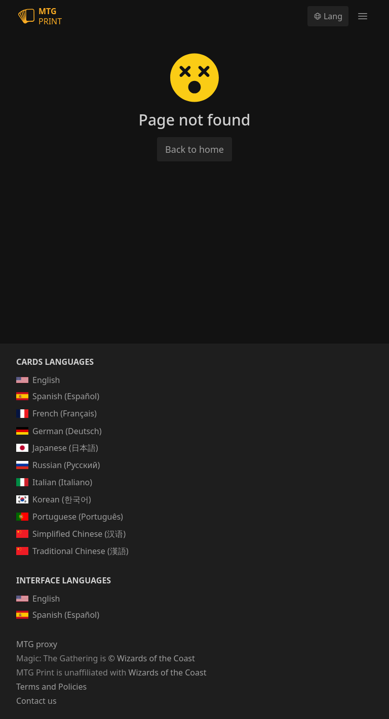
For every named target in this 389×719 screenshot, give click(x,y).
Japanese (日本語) (57, 447)
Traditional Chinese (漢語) (72, 551)
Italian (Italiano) (54, 482)
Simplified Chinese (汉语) (71, 533)
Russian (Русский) (58, 465)
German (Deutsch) (58, 431)
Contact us (36, 700)
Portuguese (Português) (69, 516)
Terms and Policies (51, 686)
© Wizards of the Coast (151, 658)
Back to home (194, 149)
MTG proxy (36, 644)
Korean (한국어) (53, 499)
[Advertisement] (194, 264)
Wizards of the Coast (168, 672)
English (38, 380)
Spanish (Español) (57, 396)
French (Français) (56, 413)
